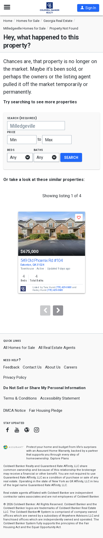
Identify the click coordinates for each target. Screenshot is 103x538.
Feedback (11, 367)
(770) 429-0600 (63, 287)
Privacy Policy (14, 377)
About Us (53, 367)
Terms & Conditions (20, 398)
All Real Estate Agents (56, 347)
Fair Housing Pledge (45, 410)
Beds (11, 150)
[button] (88, 8)
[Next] (58, 310)
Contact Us (32, 367)
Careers (70, 367)
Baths (38, 150)
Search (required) (22, 118)
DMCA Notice (14, 410)
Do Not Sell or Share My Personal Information (44, 388)
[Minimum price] (22, 139)
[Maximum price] (57, 139)
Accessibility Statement (60, 398)
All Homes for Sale (19, 347)
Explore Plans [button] (59, 458)
